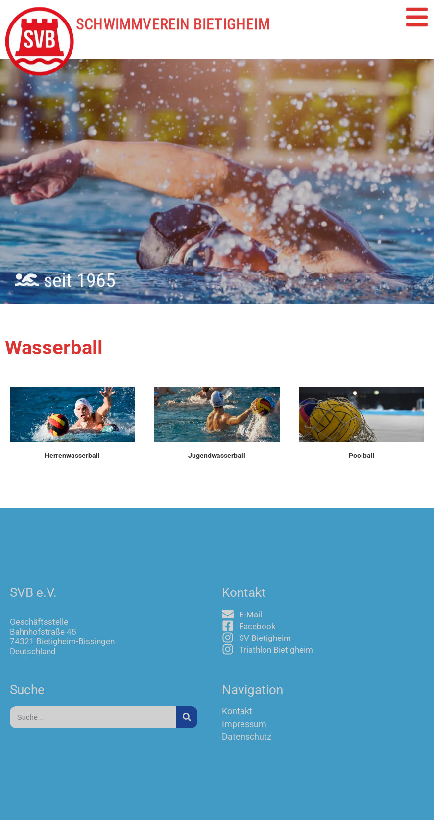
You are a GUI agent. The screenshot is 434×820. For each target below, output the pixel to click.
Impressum (244, 724)
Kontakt (237, 711)
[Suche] (186, 717)
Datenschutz (246, 737)
